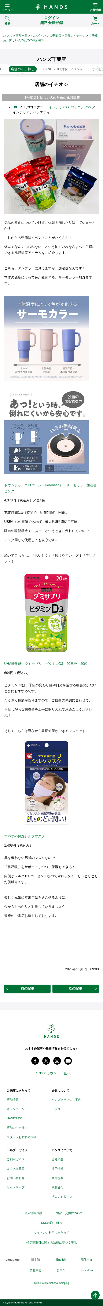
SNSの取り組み (51, 1222)
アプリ (56, 1109)
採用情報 (57, 1168)
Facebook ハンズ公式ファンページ (35, 1061)
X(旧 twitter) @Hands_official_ (46, 1061)
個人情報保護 (33, 1213)
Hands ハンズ (51, 7)
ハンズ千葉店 (52, 35)
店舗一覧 (21, 35)
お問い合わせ (16, 1178)
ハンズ (7, 35)
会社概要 (57, 1159)
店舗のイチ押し (17, 1127)
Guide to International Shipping (51, 1283)
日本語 (35, 1259)
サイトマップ (16, 1187)
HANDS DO (14, 1118)
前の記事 (27, 988)
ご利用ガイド (16, 1159)
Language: (13, 1259)
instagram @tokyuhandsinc (57, 1061)
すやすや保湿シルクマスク (24, 836)
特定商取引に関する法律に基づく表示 (51, 1242)
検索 (8, 23)
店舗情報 (95, 10)
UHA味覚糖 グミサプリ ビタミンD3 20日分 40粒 (46, 664)
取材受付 (57, 1187)
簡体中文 (87, 1259)
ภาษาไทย (87, 1270)
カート (95, 23)
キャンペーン (16, 1109)
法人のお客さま (62, 1196)
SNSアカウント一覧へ (53, 1073)
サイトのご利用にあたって (51, 1232)
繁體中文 (35, 1270)
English (61, 1259)
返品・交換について (69, 1213)
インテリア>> (59, 107)
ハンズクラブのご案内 (66, 1099)
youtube (68, 1061)
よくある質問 (16, 1168)
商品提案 (57, 1178)
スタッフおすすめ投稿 (21, 1137)
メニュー (8, 10)
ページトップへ (95, 1295)
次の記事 (75, 988)
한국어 (61, 1270)
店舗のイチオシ (75, 35)
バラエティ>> (80, 107)
